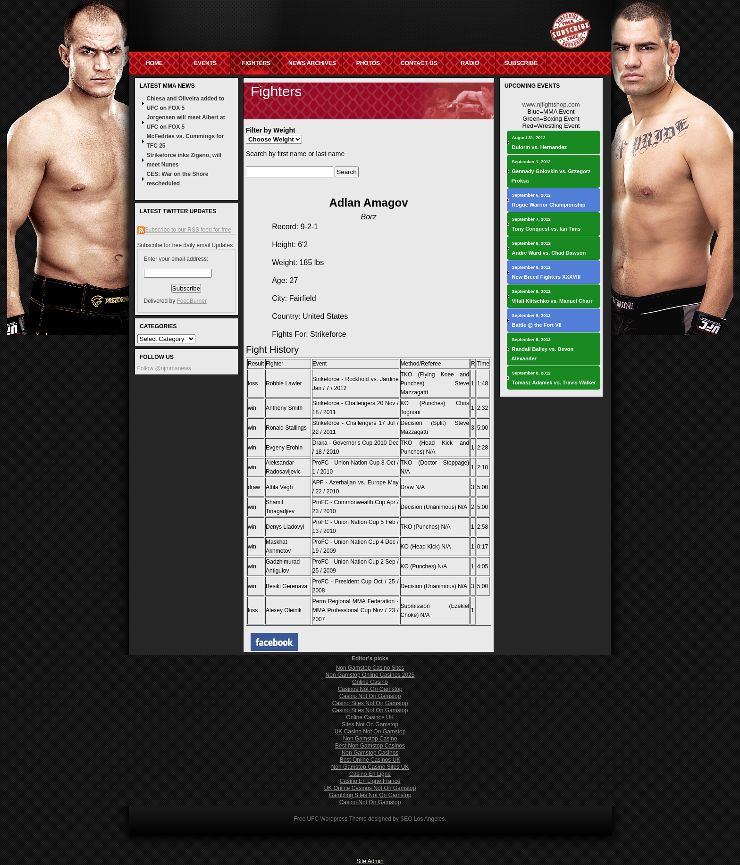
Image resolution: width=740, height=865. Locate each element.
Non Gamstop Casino (370, 738)
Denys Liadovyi (285, 527)
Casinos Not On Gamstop (370, 689)
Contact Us (419, 63)
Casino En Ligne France (370, 781)
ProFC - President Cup (341, 581)
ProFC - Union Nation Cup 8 (348, 462)
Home (154, 63)
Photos (368, 63)
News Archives (312, 63)
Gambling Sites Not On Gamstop (370, 795)
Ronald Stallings (286, 427)
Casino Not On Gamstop (370, 696)
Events (205, 63)
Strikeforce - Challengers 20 (347, 403)
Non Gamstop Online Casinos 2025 (370, 675)
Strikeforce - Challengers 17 (348, 423)
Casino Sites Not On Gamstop (370, 703)
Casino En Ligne (370, 774)
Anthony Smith (284, 408)
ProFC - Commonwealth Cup (349, 502)
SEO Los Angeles (422, 818)
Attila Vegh (279, 487)
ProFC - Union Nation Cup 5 (348, 522)
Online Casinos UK (370, 717)
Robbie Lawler (284, 383)
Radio (470, 63)
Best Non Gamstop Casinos (370, 745)
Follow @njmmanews (164, 368)
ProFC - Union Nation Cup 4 (348, 542)
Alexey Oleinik (284, 610)
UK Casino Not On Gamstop (370, 731)
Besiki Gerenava (286, 586)
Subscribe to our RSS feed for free (188, 229)
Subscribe (521, 63)
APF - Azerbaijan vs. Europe (349, 482)
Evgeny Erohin (284, 447)
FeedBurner (192, 301)
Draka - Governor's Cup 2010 (349, 443)
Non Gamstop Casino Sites (370, 668)
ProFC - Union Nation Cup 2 (348, 561)
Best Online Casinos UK (370, 760)
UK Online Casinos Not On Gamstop (370, 788)
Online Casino (369, 682)
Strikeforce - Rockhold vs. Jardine (355, 379)
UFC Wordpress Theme (336, 818)
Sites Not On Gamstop (370, 724)
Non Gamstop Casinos (370, 752)
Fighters (256, 63)
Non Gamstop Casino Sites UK (370, 767)
